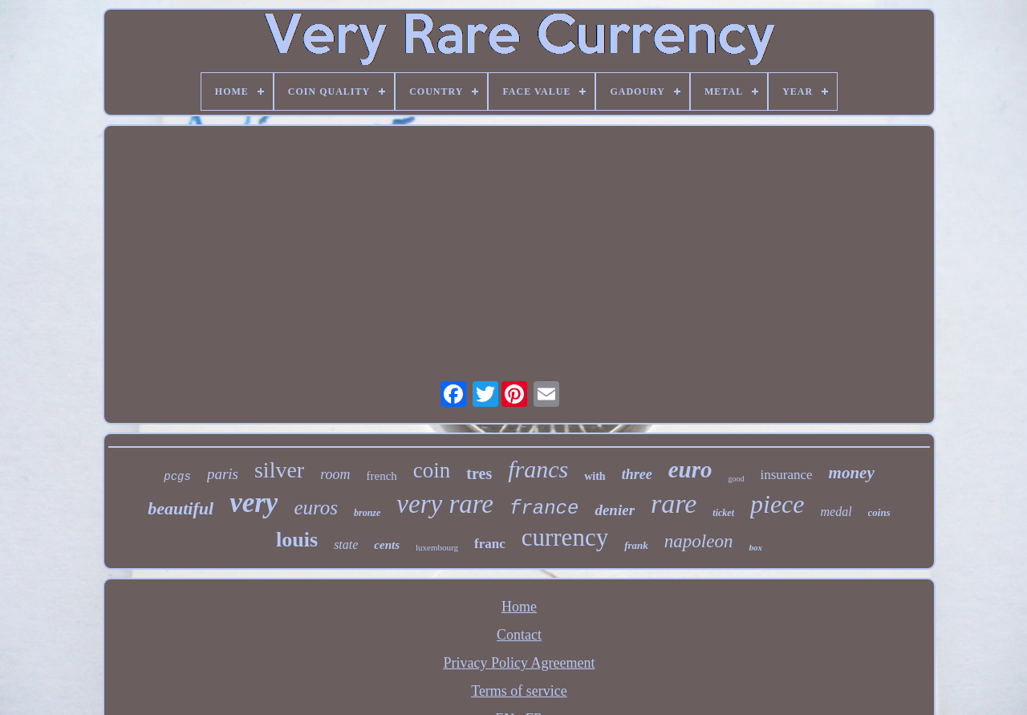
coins (879, 512)
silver (279, 469)
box (755, 547)
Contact (519, 635)
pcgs (177, 476)
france (543, 508)
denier (615, 510)
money (852, 472)
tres (479, 473)
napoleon (698, 541)
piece (777, 504)
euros (316, 507)
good (736, 478)
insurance (786, 474)
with (594, 476)
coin (432, 470)
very (253, 502)
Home (519, 607)
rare (673, 503)
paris (222, 473)
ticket (723, 512)
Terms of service (519, 691)
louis (297, 539)
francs (538, 469)
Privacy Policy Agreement (519, 663)
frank (636, 545)
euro (690, 469)
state (346, 544)
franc (489, 543)
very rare (444, 504)
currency (565, 537)
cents (387, 544)
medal (835, 511)
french (382, 475)
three (637, 474)
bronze (367, 512)
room (335, 474)
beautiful (180, 508)
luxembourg (437, 547)
